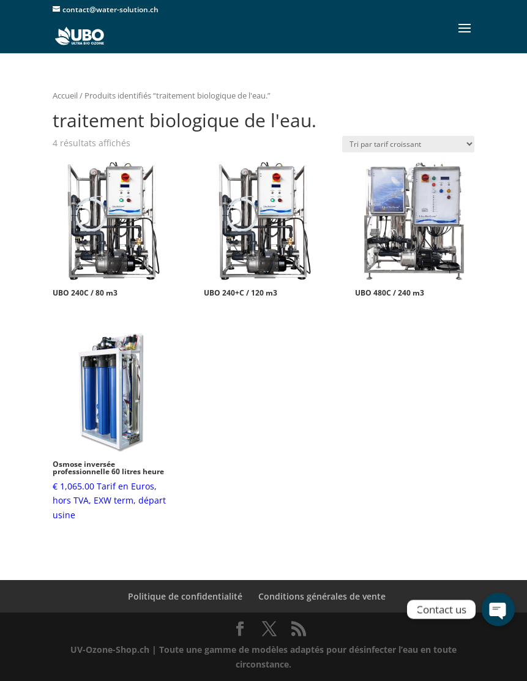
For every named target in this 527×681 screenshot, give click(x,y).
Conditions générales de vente (322, 596)
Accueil (65, 95)
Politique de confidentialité (185, 596)
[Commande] (408, 144)
